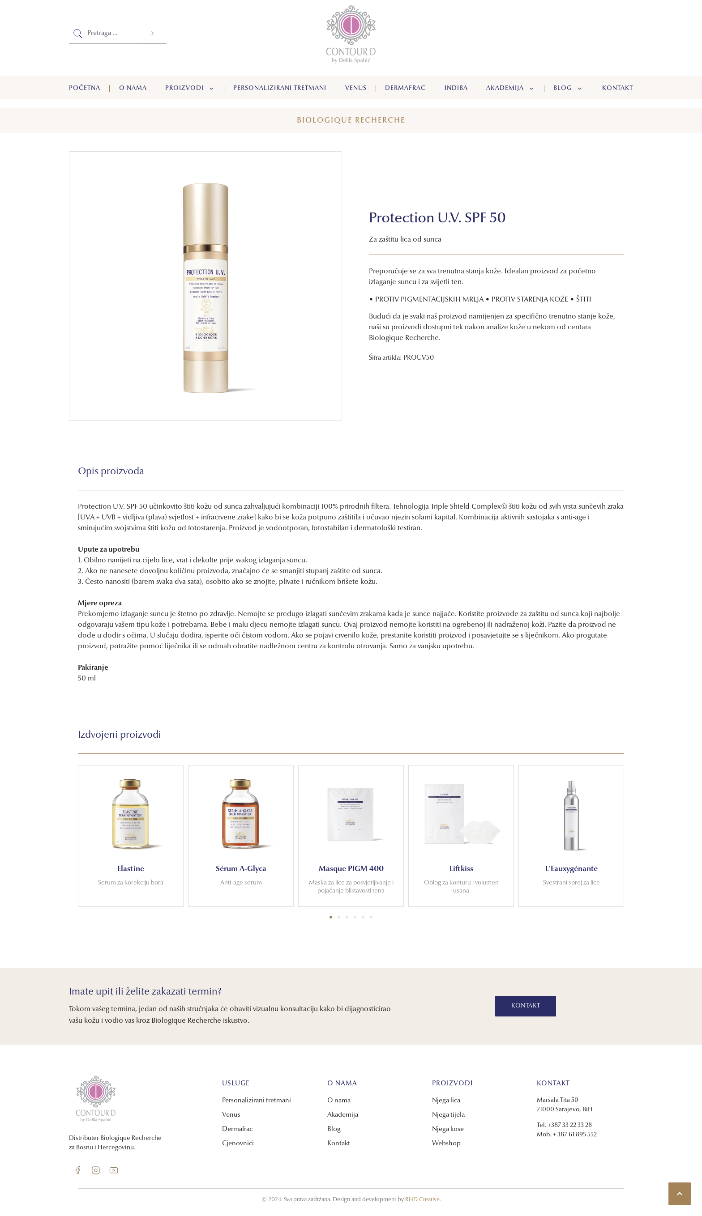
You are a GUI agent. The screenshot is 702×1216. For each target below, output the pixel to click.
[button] (331, 917)
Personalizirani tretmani (279, 88)
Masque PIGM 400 (351, 869)
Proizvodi (190, 88)
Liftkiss (461, 869)
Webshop (446, 1143)
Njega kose (448, 1129)
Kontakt (617, 88)
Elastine (130, 869)
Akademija (510, 88)
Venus (356, 88)
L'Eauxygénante (571, 869)
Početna (84, 88)
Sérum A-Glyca (241, 869)
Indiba (456, 88)
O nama (133, 88)
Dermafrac (405, 88)
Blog (568, 88)
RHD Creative (422, 1200)
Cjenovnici (238, 1143)
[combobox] (104, 33)
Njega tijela (448, 1115)
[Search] (153, 33)
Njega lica (446, 1100)
